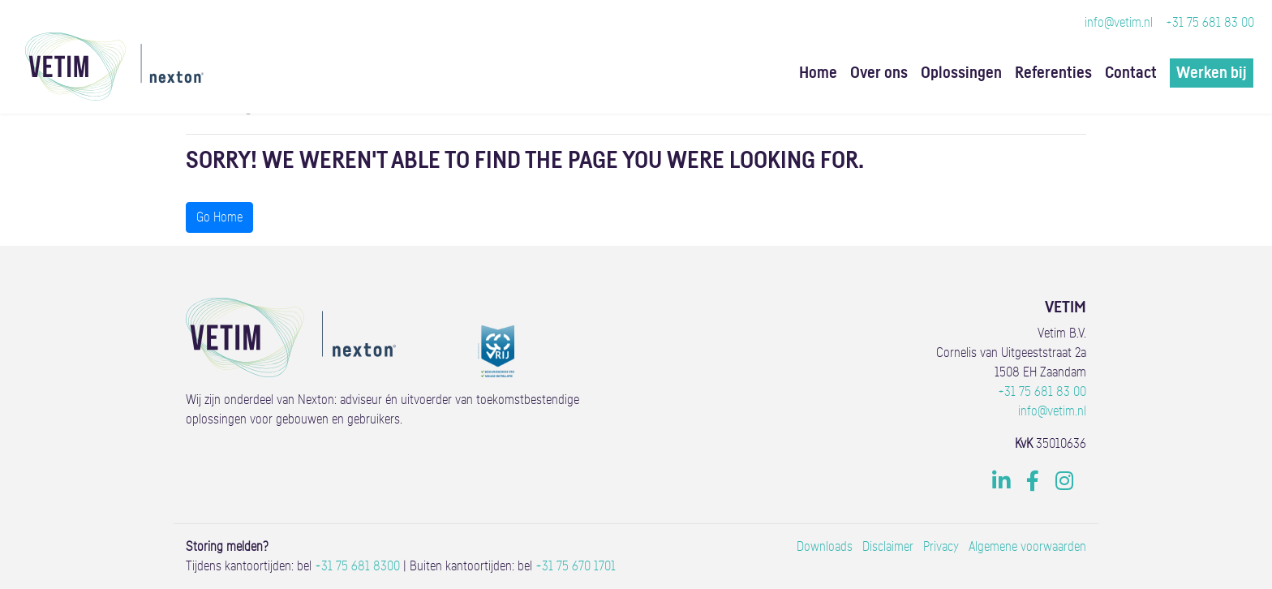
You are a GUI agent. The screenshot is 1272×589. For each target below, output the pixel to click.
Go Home (219, 217)
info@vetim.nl (1119, 22)
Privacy (941, 546)
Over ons (879, 73)
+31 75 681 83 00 (1210, 22)
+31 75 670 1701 (575, 566)
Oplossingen (961, 73)
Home (818, 73)
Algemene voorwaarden (1027, 546)
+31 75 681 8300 (357, 566)
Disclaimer (887, 546)
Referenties (1053, 73)
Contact (1131, 73)
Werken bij (1211, 73)
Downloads (825, 546)
